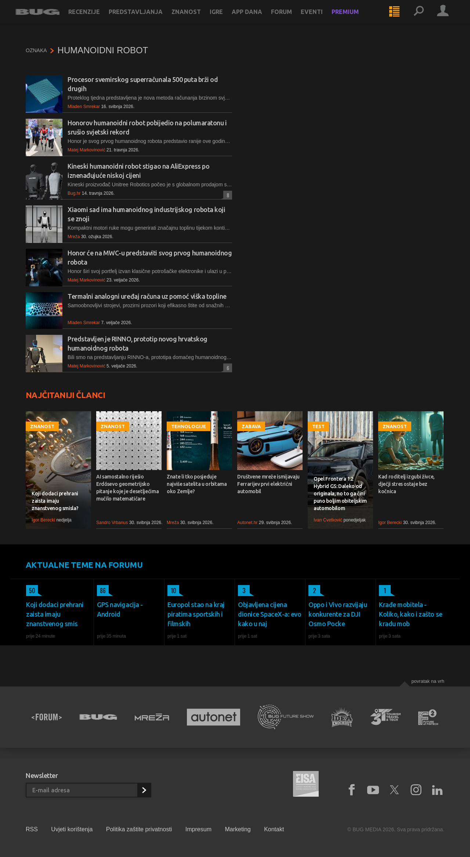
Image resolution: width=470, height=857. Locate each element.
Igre (226, 19)
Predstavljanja (146, 19)
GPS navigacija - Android (120, 609)
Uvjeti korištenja (72, 829)
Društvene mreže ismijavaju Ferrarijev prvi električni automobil (268, 484)
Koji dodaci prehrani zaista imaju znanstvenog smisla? (55, 501)
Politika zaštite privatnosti (139, 829)
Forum (291, 19)
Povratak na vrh (427, 681)
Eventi (322, 19)
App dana (257, 19)
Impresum (198, 829)
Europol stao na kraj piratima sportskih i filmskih (196, 614)
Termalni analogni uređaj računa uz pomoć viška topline (147, 296)
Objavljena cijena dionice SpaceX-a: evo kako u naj (269, 614)
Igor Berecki (43, 520)
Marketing (237, 829)
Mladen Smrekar (84, 106)
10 (171, 590)
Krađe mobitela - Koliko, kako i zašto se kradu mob (410, 614)
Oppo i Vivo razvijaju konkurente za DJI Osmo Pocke (337, 614)
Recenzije (94, 19)
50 (30, 590)
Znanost (196, 19)
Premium (355, 19)
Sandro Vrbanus (112, 522)
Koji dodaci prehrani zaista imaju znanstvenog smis (55, 614)
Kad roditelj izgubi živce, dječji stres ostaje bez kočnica (406, 484)
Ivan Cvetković (328, 520)
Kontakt (274, 829)
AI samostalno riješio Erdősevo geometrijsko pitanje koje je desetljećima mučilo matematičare (127, 488)
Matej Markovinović (86, 150)
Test (318, 426)
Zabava (251, 426)
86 (101, 590)
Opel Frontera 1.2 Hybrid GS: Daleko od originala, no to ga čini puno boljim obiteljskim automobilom (340, 493)
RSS (32, 829)
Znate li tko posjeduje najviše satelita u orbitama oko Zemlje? (197, 484)
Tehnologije (188, 426)
